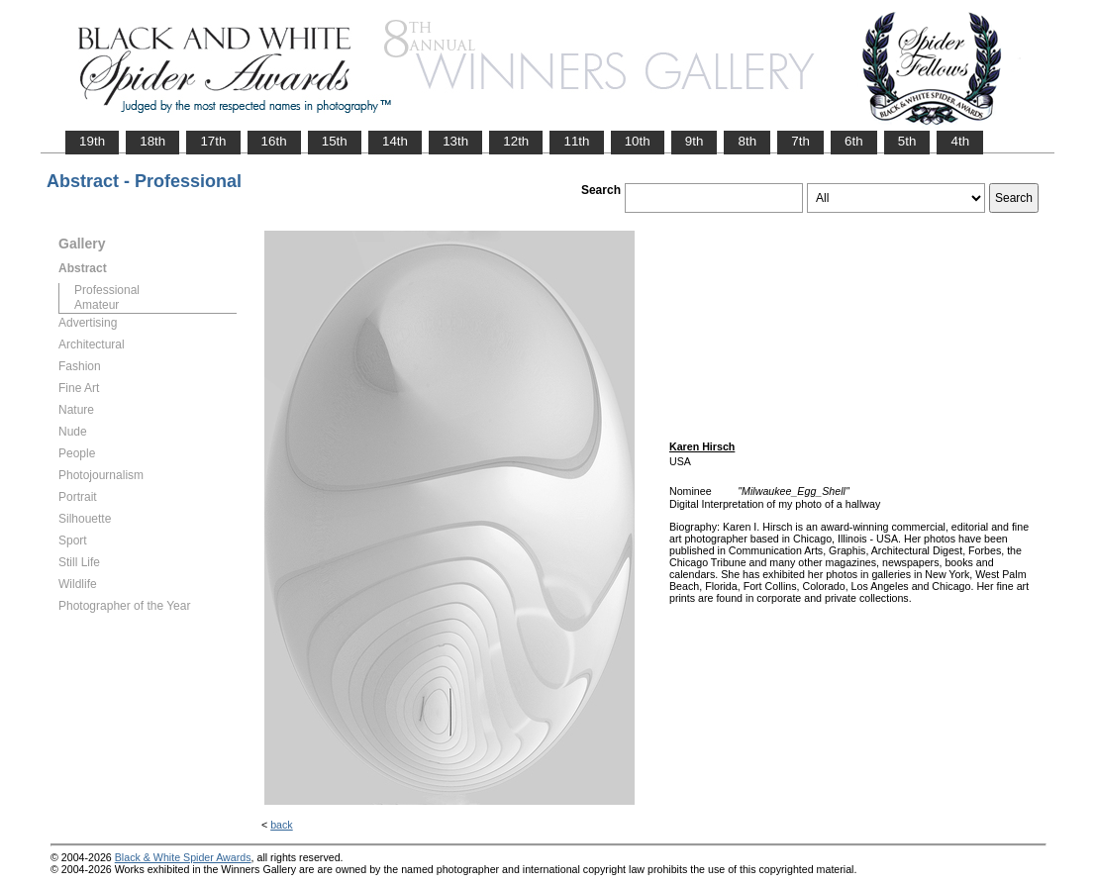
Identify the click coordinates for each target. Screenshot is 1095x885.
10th (637, 141)
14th (395, 141)
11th (576, 141)
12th (516, 141)
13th (455, 141)
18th (152, 141)
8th (747, 141)
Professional (107, 290)
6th (854, 141)
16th (274, 141)
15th (334, 141)
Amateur (96, 305)
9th (694, 141)
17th (213, 141)
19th (92, 141)
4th (960, 141)
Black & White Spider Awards (183, 857)
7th (800, 141)
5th (907, 141)
